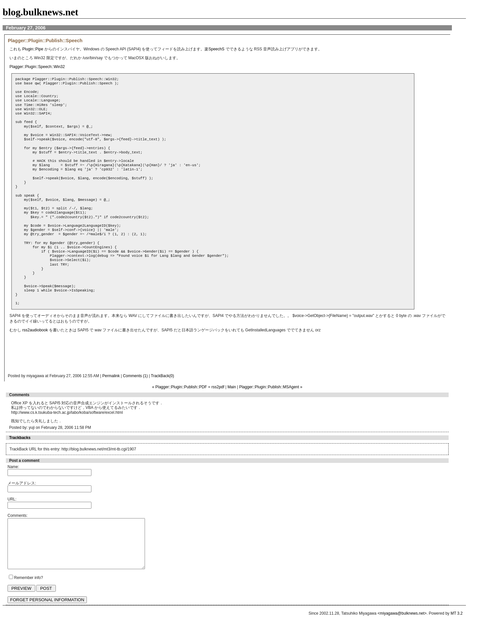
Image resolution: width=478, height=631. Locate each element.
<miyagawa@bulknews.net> (401, 623)
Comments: (17, 515)
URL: (12, 499)
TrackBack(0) (162, 376)
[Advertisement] (138, 355)
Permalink (110, 376)
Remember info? (28, 587)
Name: (13, 466)
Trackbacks (19, 437)
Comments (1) (135, 376)
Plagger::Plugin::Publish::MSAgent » (270, 387)
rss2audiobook (35, 330)
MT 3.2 (457, 623)
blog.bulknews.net (40, 12)
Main (232, 387)
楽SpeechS (214, 49)
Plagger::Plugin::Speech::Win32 (37, 66)
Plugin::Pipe (32, 49)
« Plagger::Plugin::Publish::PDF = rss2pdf (188, 387)
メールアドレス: (22, 483)
